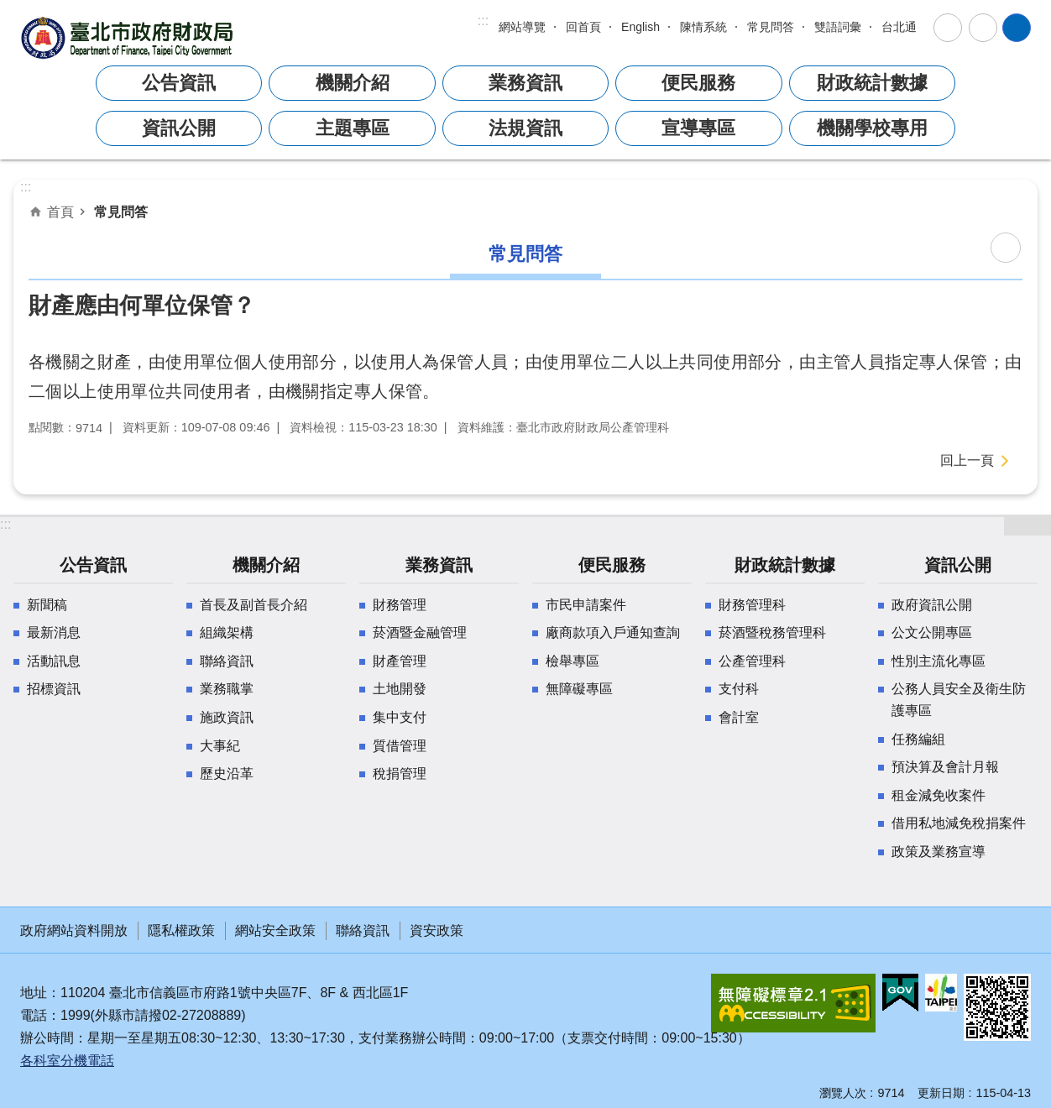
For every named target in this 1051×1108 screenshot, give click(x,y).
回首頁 (583, 27)
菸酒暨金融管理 (420, 632)
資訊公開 (179, 128)
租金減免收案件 (939, 795)
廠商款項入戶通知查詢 (613, 632)
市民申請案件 (586, 605)
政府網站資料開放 (74, 930)
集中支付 (399, 717)
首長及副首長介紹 (253, 605)
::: (483, 20)
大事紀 (220, 746)
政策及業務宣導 (939, 851)
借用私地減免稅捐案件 (959, 823)
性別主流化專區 (939, 661)
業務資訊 (525, 82)
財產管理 (399, 661)
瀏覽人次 (842, 1093)
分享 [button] (983, 27)
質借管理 (399, 746)
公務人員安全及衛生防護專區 (959, 700)
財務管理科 (752, 605)
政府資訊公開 (932, 605)
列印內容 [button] (1006, 248)
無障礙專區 (579, 689)
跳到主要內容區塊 (8, 8)
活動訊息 (54, 661)
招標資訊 (54, 689)
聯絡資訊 (227, 661)
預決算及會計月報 (945, 767)
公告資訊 (179, 82)
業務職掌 (227, 689)
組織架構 (227, 632)
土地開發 (399, 689)
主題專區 (353, 128)
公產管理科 (752, 661)
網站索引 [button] (1016, 27)
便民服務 (698, 82)
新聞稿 (47, 605)
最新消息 (54, 632)
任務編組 (918, 739)
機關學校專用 (872, 128)
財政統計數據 (872, 82)
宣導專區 (698, 128)
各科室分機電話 (67, 1060)
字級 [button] (947, 27)
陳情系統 (703, 27)
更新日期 (941, 1093)
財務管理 (399, 605)
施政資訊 (227, 717)
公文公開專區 (932, 632)
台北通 (899, 27)
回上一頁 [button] (967, 460)
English (640, 27)
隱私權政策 (181, 930)
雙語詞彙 (837, 27)
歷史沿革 (227, 773)
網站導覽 (522, 27)
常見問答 (770, 27)
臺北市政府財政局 (129, 37)
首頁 (60, 211)
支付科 (739, 689)
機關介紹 (353, 82)
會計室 (739, 717)
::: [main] (25, 187)
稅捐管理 (399, 773)
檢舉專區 (572, 661)
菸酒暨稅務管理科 (772, 632)
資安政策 (436, 930)
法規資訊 (525, 128)
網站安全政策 (275, 930)
